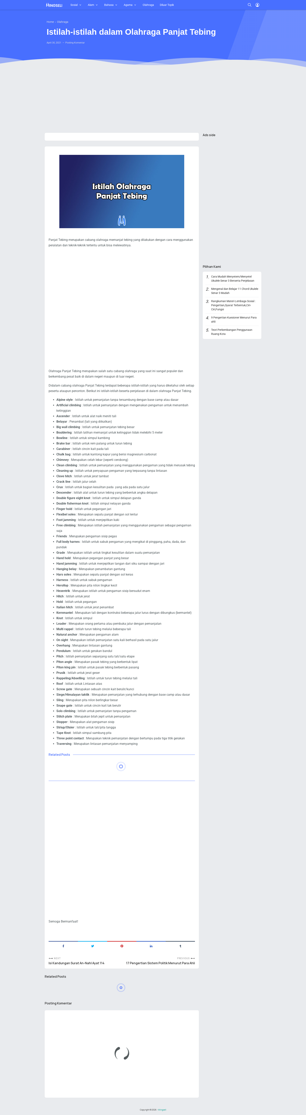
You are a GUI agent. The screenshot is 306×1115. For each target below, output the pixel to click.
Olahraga (148, 4)
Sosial (74, 4)
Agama (128, 4)
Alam (91, 4)
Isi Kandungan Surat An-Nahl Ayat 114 (76, 963)
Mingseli (162, 1109)
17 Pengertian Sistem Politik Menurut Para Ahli (160, 963)
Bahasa (109, 4)
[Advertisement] (153, 99)
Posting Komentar (75, 42)
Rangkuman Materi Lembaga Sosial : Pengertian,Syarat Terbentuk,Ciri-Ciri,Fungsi (233, 305)
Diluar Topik (167, 4)
